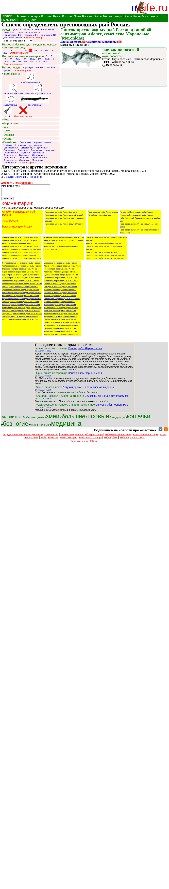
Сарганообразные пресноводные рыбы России (21, 273)
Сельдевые (9, 150)
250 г (32, 59)
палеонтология (40, 426)
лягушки (38, 418)
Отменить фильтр (33, 37)
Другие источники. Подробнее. (24, 176)
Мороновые (9, 157)
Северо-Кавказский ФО (29, 32)
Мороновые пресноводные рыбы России (60, 318)
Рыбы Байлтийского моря (118, 436)
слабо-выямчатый (30, 78)
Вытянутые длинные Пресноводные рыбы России (63, 239)
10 (16, 50)
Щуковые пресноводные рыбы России (59, 303)
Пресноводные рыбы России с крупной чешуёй (64, 225)
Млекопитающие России (34, 16)
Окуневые (24, 160)
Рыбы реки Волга (49, 439)
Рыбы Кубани (111, 439)
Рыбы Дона (28, 20)
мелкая (39, 67)
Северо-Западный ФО (43, 29)
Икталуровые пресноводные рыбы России (61, 315)
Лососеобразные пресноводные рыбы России (21, 312)
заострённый (35, 100)
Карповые (50, 150)
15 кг (45, 61)
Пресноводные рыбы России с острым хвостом (105, 257)
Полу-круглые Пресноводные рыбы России (60, 248)
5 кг (25, 61)
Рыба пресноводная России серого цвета (19, 257)
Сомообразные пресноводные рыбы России (20, 318)
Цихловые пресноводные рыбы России (60, 285)
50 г (18, 59)
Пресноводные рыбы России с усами (103, 213)
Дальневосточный (12, 37)
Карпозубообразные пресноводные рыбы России (22, 285)
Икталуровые (39, 155)
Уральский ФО (31, 35)
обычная (50, 67)
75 (40, 50)
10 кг (38, 61)
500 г (40, 59)
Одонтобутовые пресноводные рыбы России (62, 324)
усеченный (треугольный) (38, 89)
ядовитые (12, 418)
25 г (12, 59)
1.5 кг (6, 61)
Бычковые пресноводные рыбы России (60, 312)
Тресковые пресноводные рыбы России (60, 306)
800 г (47, 59)
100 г (25, 59)
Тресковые (38, 152)
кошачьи (138, 417)
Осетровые (25, 142)
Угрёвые (7, 145)
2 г (47, 56)
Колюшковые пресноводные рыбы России (61, 309)
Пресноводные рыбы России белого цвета (19, 242)
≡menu (8, 16)
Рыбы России (62, 16)
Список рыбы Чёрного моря (85, 350)
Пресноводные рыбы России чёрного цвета (20, 254)
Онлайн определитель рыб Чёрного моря (81, 436)
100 (46, 50)
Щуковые (25, 152)
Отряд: (7, 138)
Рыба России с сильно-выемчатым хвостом (103, 245)
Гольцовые (23, 157)
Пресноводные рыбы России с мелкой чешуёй (64, 216)
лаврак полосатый (120, 49)
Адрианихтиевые (42, 142)
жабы (27, 419)
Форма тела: (10, 123)
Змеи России (83, 16)
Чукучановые (35, 145)
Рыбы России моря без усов (99, 216)
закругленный (10, 100)
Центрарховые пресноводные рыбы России (62, 279)
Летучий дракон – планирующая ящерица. (89, 388)
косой (8, 111)
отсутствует (28, 67)
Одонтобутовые (39, 157)
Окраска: (8, 134)
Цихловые (42, 147)
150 (52, 50)
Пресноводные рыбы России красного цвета (20, 239)
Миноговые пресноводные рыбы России (60, 333)
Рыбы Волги (9, 20)
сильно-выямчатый (13, 89)
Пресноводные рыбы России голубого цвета (20, 248)
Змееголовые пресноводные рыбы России (61, 282)
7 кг (31, 61)
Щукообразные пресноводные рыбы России (20, 288)
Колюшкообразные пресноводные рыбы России (21, 294)
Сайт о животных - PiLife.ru (84, 442)
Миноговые (37, 160)
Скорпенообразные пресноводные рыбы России (22, 315)
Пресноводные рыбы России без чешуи (61, 213)
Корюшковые (10, 160)
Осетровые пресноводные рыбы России (60, 264)
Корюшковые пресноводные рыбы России (61, 327)
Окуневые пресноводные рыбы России (60, 330)
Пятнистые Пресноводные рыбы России (136, 216)
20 (20, 50)
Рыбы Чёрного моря (108, 16)
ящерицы (118, 418)
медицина (66, 425)
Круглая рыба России (51, 251)
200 (5, 53)
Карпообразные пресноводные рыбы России (20, 282)
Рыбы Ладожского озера (132, 439)
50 (35, 50)
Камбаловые (9, 162)
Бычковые (24, 155)
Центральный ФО (21, 29)
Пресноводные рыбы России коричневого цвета (21, 260)
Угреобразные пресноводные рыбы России (19, 270)
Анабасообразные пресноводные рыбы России (21, 267)
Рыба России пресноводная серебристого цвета (21, 251)
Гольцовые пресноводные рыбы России (60, 321)
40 (30, 50)
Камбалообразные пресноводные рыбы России (21, 309)
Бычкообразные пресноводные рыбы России (20, 297)
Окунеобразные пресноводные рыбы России (20, 303)
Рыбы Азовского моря (90, 439)
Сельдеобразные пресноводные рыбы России (21, 279)
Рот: (5, 119)
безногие (15, 425)
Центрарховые (10, 147)
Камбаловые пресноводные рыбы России (61, 336)
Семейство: (10, 142)
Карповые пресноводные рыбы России (60, 297)
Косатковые (21, 145)
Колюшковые (10, 155)
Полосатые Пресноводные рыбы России (136, 213)
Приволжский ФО (12, 35)
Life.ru (153, 7)
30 (25, 50)
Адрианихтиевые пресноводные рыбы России (62, 267)
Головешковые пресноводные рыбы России (62, 300)
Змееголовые (28, 147)
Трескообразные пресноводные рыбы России (20, 291)
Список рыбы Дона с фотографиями (107, 397)
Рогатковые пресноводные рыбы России (60, 294)
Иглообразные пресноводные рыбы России (20, 321)
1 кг (54, 59)
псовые (98, 417)
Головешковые (10, 152)
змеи (52, 417)
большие (73, 418)
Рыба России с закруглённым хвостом (101, 254)
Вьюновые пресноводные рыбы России (60, 291)
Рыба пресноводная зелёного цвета (16, 245)
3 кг (19, 61)
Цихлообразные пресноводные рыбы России (20, 276)
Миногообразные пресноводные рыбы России (21, 306)
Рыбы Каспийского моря (141, 16)
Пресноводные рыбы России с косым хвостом (104, 260)
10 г (5, 59)
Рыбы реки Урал (68, 439)
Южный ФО (9, 32)
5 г (52, 56)
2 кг (13, 61)
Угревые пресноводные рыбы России (59, 270)
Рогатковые (36, 150)
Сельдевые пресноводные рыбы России (60, 288)
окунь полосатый (112, 55)
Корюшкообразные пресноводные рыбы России (21, 300)
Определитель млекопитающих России (23, 436)
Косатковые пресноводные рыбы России (60, 273)
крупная (7, 70)
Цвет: (6, 131)
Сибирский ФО (48, 35)
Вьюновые (23, 150)
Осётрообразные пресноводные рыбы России (21, 264)
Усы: (5, 127)
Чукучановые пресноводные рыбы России (61, 276)
